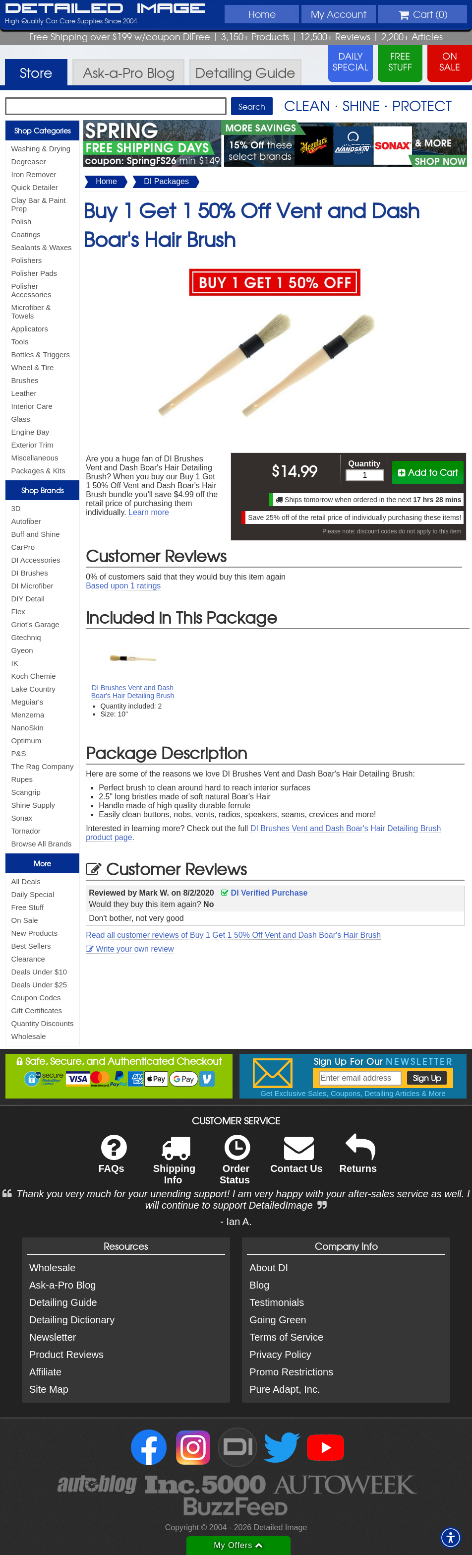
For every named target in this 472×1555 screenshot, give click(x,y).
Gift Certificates (36, 1010)
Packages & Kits (38, 470)
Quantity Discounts (42, 1023)
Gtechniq (26, 637)
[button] (451, 1538)
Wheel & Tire (32, 367)
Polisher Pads (34, 273)
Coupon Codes (36, 997)
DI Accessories (35, 560)
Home (262, 14)
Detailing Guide (63, 1302)
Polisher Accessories (31, 290)
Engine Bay (30, 432)
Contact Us (296, 1160)
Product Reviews (66, 1354)
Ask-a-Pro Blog (62, 1285)
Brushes (25, 380)
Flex (18, 611)
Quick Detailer (34, 187)
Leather (24, 393)
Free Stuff (27, 907)
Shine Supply (33, 805)
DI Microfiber (32, 586)
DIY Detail (28, 598)
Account (338, 14)
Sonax (22, 818)
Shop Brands (42, 490)
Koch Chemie (33, 676)
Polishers (26, 260)
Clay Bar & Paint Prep (38, 204)
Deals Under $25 (39, 984)
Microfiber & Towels (31, 311)
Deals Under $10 (39, 972)
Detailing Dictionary (72, 1319)
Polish (21, 221)
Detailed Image (105, 9)
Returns (358, 1160)
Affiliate (45, 1371)
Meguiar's (27, 702)
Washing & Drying (41, 148)
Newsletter (52, 1337)
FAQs (112, 1160)
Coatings (26, 234)
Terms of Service (286, 1337)
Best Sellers (31, 946)
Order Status (235, 1166)
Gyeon (22, 650)
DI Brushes (29, 573)
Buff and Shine (35, 534)
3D (16, 508)
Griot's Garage (35, 624)
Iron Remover (34, 174)
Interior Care (32, 406)
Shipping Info (174, 1166)
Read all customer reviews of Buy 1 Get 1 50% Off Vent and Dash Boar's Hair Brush (233, 935)
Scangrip (26, 792)
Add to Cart (428, 472)
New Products (34, 933)
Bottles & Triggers (40, 354)
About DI (268, 1267)
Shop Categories (42, 130)
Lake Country (33, 689)
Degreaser (28, 161)
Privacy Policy (280, 1354)
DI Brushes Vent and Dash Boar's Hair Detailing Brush (133, 692)
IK (14, 663)
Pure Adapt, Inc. (284, 1389)
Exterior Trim (32, 445)
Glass (20, 419)
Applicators (29, 328)
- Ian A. (235, 1221)
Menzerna (28, 715)
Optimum (26, 740)
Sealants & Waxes (41, 247)
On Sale (24, 920)
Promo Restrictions (291, 1371)
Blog (259, 1285)
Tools (20, 341)
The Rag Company (42, 766)
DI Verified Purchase (264, 893)
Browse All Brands (41, 844)
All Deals (26, 881)
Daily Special (33, 894)
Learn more (148, 512)
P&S (18, 753)
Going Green (277, 1319)
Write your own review (130, 949)
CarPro (23, 547)
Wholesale (28, 1036)
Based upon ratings (123, 586)
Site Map (48, 1389)
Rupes (22, 779)
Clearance (28, 959)
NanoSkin (27, 727)
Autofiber (26, 521)
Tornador (26, 831)
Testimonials (276, 1302)
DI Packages (166, 181)
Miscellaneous (35, 458)
